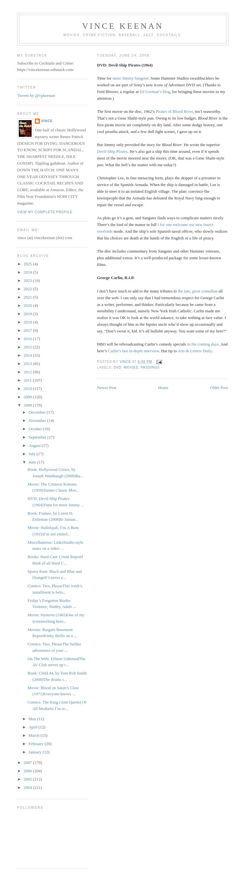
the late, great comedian (198, 291)
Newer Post (106, 387)
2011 (28, 380)
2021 (28, 297)
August (35, 445)
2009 (28, 396)
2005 (28, 779)
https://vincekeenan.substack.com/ (45, 69)
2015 (28, 347)
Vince (47, 121)
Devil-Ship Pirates (112, 151)
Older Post (219, 387)
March (35, 735)
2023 (28, 280)
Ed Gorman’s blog (155, 91)
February (37, 743)
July (33, 453)
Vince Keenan (122, 26)
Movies (131, 367)
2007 (28, 762)
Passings (150, 367)
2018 (28, 322)
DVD (117, 367)
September (38, 437)
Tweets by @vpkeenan (36, 95)
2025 (28, 263)
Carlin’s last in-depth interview (133, 350)
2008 (28, 405)
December (38, 412)
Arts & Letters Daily (195, 350)
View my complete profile (44, 212)
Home (163, 387)
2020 (28, 305)
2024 (28, 272)
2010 (28, 388)
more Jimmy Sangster (131, 78)
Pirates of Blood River (174, 111)
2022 (28, 288)
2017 (28, 330)
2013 (28, 363)
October (36, 428)
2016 (28, 338)
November (38, 420)
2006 (28, 770)
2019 (28, 313)
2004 (28, 787)
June (33, 462)
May (33, 718)
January (36, 752)
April (34, 727)
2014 (28, 355)
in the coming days (203, 344)
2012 (28, 372)
